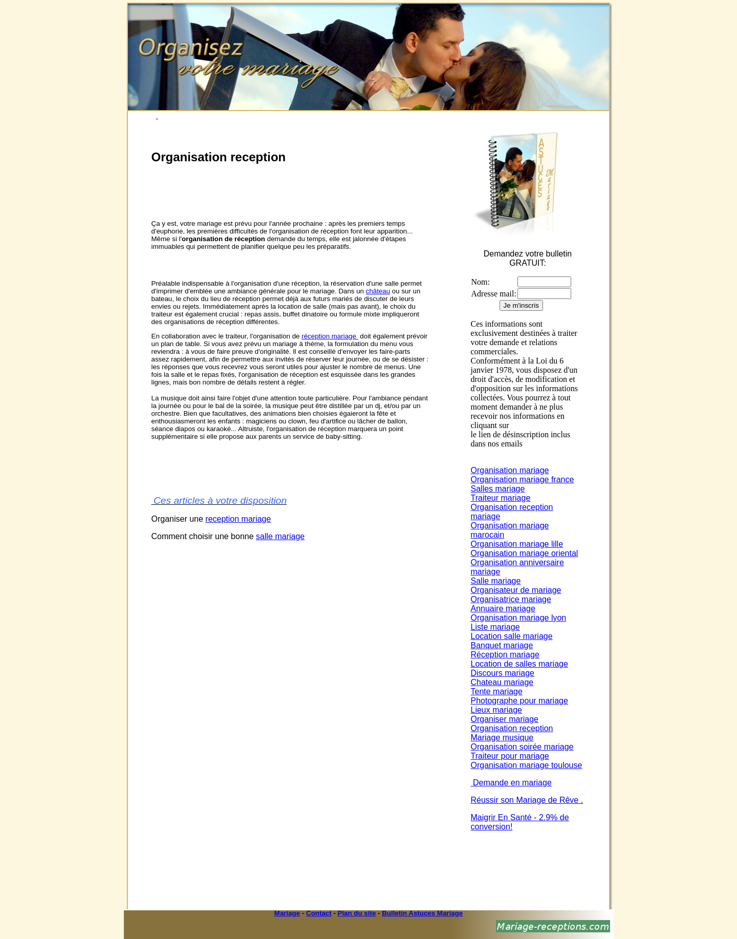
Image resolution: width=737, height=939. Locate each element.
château (378, 291)
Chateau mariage (502, 682)
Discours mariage (502, 673)
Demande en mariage (511, 782)
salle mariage (280, 536)
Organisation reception (512, 728)
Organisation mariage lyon (519, 617)
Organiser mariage (505, 719)
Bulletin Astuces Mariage (422, 913)
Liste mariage (495, 627)
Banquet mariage (502, 645)
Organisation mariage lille (517, 544)
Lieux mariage (497, 710)
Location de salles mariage (519, 663)
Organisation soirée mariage (522, 746)
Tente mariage (497, 691)
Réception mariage (505, 654)
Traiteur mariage (501, 498)
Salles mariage (498, 488)
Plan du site (357, 913)
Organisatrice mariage (511, 599)
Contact (319, 913)
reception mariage (238, 519)
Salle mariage (496, 581)
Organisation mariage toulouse (526, 765)
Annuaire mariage (503, 608)
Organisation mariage (510, 470)
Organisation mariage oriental (524, 553)
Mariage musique (502, 737)
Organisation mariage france (522, 479)
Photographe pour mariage (519, 700)
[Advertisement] (271, 192)
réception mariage (329, 336)
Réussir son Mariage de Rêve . (527, 800)
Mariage (287, 913)
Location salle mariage (512, 636)
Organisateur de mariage (516, 590)
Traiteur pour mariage (510, 756)
